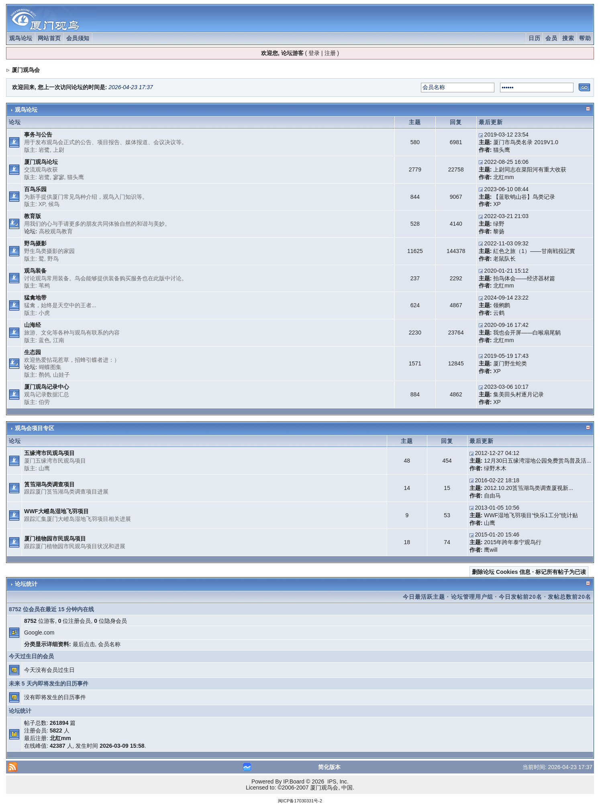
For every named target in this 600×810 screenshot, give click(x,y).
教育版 (32, 216)
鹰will (490, 550)
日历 (534, 38)
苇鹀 (44, 285)
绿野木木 (495, 468)
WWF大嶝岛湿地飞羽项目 (56, 511)
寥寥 (58, 177)
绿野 (498, 223)
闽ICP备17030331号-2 (300, 800)
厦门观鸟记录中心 (46, 387)
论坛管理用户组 (472, 597)
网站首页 (49, 38)
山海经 (32, 325)
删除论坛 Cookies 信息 (501, 572)
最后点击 (84, 644)
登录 (314, 53)
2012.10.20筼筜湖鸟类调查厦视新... (528, 488)
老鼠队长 (504, 258)
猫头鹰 (501, 150)
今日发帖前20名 (520, 597)
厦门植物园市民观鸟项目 (55, 538)
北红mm (503, 177)
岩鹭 (44, 150)
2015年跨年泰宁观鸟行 (512, 542)
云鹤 (498, 313)
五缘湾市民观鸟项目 (49, 453)
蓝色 (44, 340)
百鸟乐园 (35, 189)
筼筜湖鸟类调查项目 (49, 484)
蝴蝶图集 (50, 367)
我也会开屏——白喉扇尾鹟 (527, 332)
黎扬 (498, 231)
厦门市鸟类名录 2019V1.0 (525, 142)
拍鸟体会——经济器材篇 (524, 278)
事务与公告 (38, 134)
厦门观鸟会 (26, 70)
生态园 (32, 352)
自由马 (492, 495)
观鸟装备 (35, 270)
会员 (551, 38)
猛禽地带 (35, 297)
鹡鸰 (44, 374)
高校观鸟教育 (56, 231)
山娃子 (61, 374)
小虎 (44, 313)
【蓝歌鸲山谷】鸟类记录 (524, 197)
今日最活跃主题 (424, 597)
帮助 (585, 38)
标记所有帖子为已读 (560, 572)
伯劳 (44, 402)
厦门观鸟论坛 (41, 162)
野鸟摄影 (35, 243)
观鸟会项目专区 (34, 428)
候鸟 (53, 204)
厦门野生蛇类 (510, 363)
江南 (58, 340)
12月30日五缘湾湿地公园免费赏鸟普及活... (537, 460)
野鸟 (53, 258)
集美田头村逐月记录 (518, 394)
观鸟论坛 (21, 38)
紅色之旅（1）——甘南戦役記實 (534, 251)
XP (42, 204)
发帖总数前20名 (569, 597)
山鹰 (44, 468)
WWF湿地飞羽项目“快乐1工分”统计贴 (531, 515)
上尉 (58, 150)
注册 (330, 53)
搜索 (568, 38)
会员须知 (78, 38)
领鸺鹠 (501, 305)
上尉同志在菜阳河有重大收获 (529, 169)
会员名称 (109, 644)
